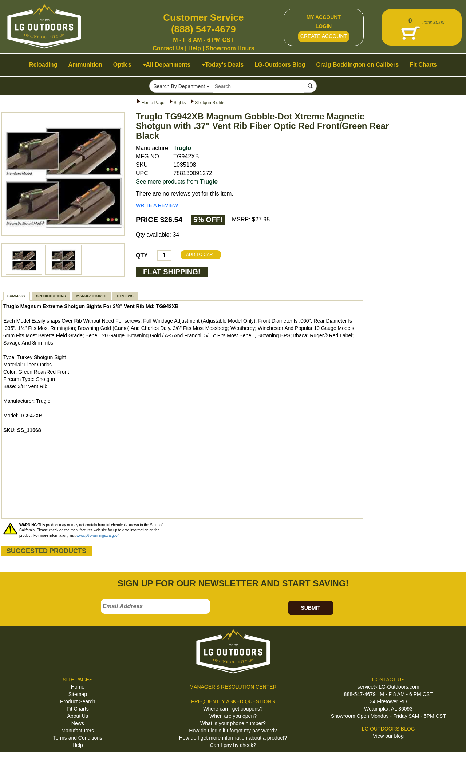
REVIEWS (125, 296)
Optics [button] (122, 65)
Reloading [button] (43, 65)
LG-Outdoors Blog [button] (279, 65)
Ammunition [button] (85, 65)
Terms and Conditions (77, 738)
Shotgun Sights (209, 102)
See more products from (177, 181)
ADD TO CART (201, 254)
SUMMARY (16, 296)
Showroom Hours (230, 48)
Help (194, 48)
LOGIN (324, 26)
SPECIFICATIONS (51, 296)
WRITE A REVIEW (157, 205)
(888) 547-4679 (203, 29)
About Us (77, 716)
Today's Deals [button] (223, 65)
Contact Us (168, 48)
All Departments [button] (167, 65)
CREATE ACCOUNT (323, 36)
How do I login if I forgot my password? (233, 730)
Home (77, 687)
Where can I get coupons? (232, 709)
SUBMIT (310, 608)
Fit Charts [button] (423, 65)
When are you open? (233, 716)
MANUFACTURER (91, 296)
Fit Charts (78, 709)
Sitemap (77, 694)
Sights (180, 102)
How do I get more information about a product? (233, 738)
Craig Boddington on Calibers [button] (357, 65)
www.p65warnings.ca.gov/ (97, 536)
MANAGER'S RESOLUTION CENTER (232, 687)
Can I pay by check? (233, 745)
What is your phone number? (233, 723)
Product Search (77, 701)
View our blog (388, 736)
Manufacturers (78, 730)
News (77, 723)
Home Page (152, 102)
